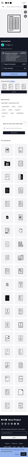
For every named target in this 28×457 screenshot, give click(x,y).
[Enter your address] (14, 432)
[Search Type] (3, 6)
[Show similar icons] (25, 16)
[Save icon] (25, 12)
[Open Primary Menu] (2, 3)
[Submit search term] (25, 6)
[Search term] (15, 6)
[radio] (14, 56)
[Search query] (14, 128)
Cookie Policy (16, 449)
